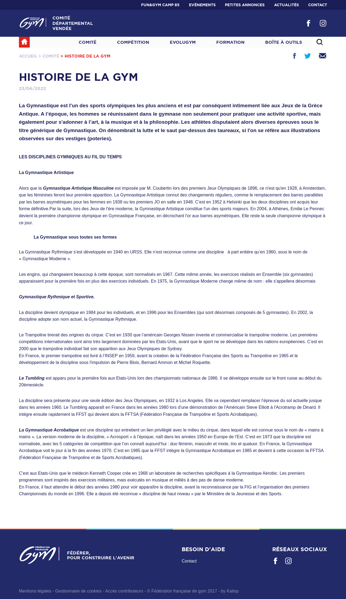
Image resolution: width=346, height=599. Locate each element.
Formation (230, 42)
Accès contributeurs (124, 591)
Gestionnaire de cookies (78, 591)
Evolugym (183, 42)
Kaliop (233, 591)
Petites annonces (245, 5)
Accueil (28, 56)
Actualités (286, 5)
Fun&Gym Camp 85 (160, 5)
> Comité (48, 56)
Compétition (133, 42)
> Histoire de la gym (85, 56)
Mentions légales (35, 591)
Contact (317, 5)
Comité (88, 42)
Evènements (202, 5)
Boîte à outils (283, 42)
